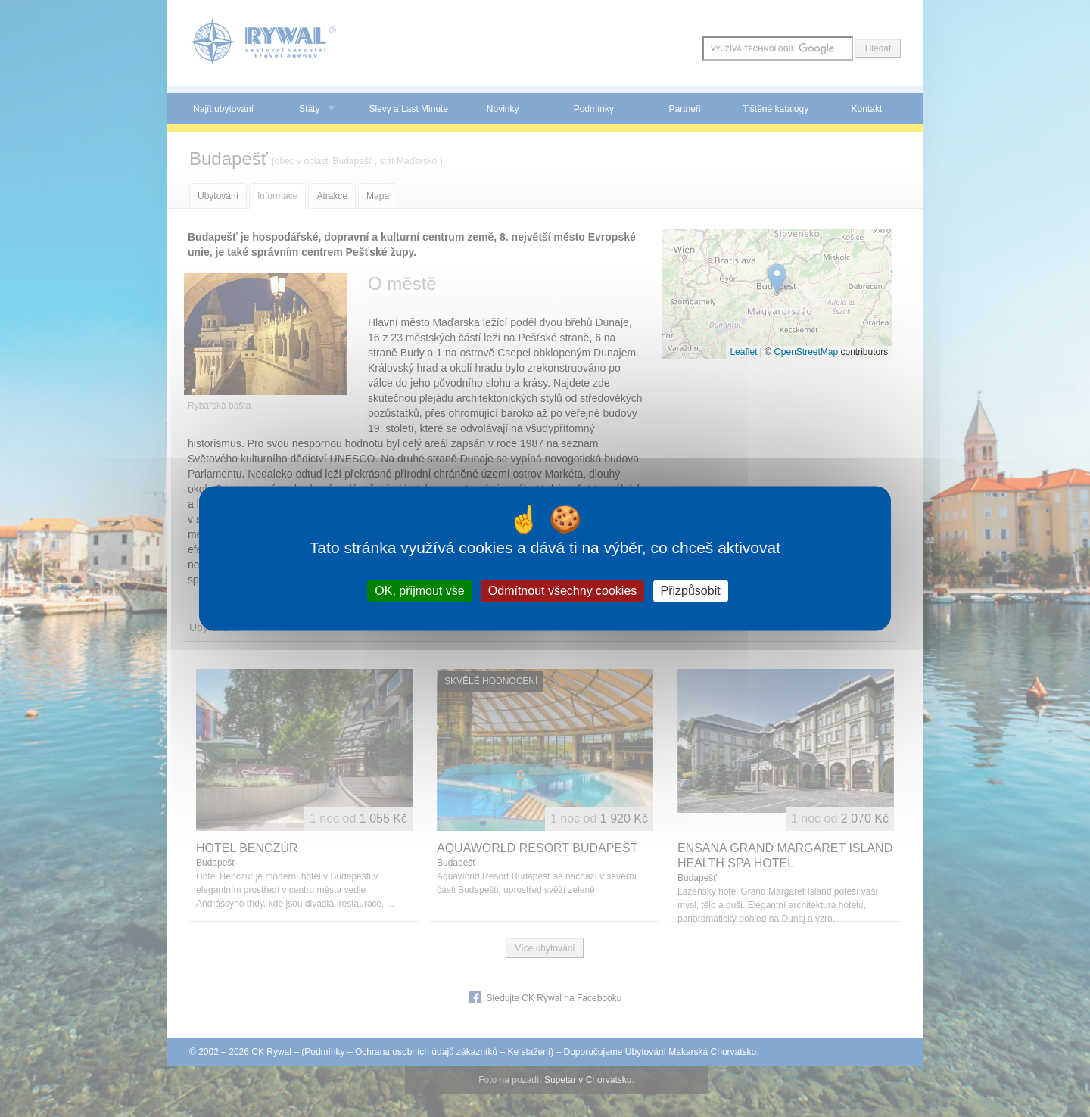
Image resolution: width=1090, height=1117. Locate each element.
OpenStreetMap (806, 352)
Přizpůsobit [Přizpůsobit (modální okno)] (691, 590)
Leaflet (743, 352)
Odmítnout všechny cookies (562, 590)
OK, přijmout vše (419, 590)
